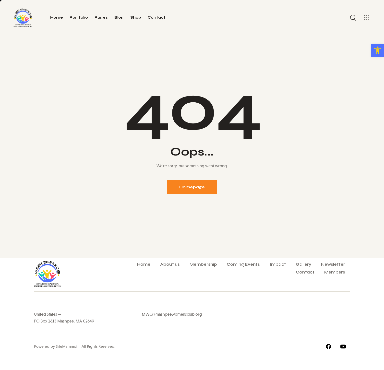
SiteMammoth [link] (67, 346)
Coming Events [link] (243, 264)
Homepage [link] (192, 187)
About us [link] (170, 264)
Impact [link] (278, 264)
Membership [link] (203, 264)
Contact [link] (305, 272)
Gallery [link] (303, 264)
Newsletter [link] (333, 264)
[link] (377, 50)
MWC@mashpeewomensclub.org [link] (172, 314)
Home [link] (143, 264)
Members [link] (334, 272)
